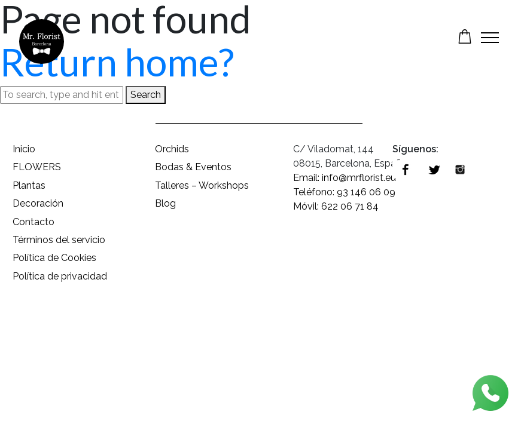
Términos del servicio (59, 239)
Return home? (117, 62)
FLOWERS (37, 167)
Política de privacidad (60, 276)
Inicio (24, 149)
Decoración (38, 203)
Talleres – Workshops (202, 185)
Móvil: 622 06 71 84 (336, 206)
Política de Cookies (54, 257)
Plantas (29, 185)
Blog (165, 203)
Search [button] (145, 94)
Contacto (33, 222)
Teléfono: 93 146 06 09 (344, 192)
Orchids (172, 149)
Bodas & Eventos (193, 167)
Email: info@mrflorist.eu (344, 177)
